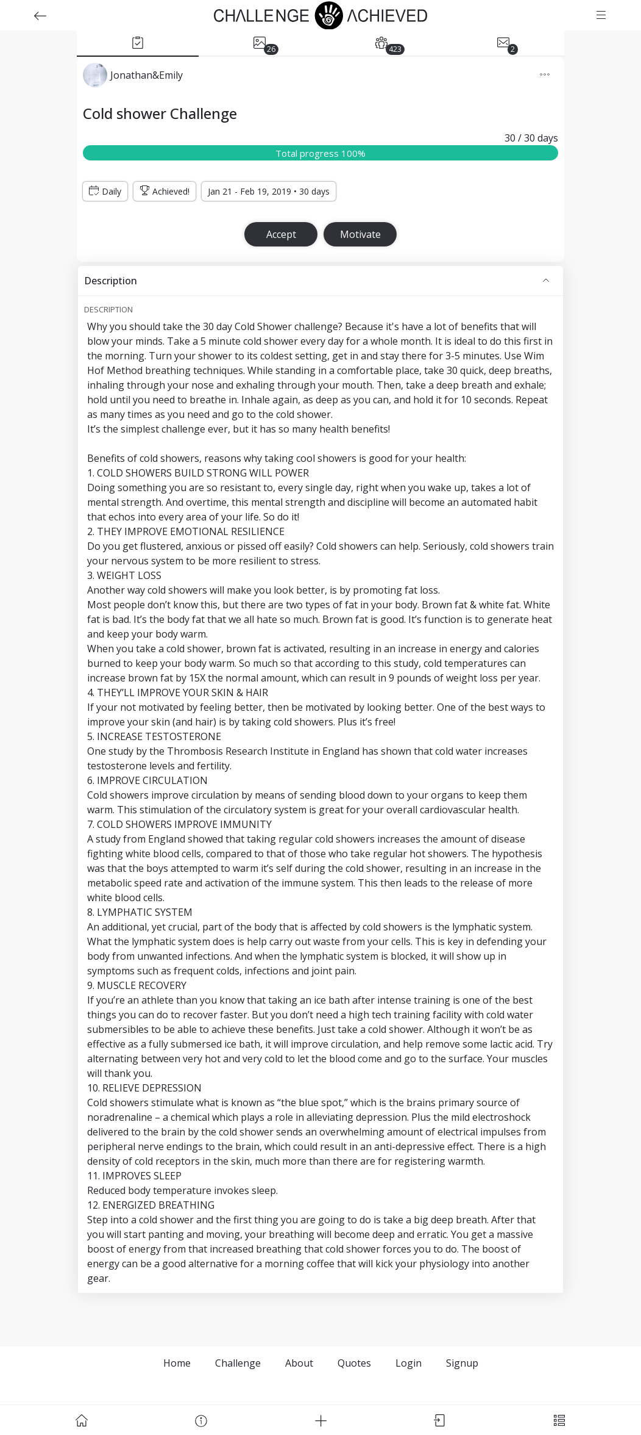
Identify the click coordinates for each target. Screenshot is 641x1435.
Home (177, 1363)
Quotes (354, 1363)
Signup (462, 1363)
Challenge (238, 1363)
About (299, 1363)
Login (408, 1363)
